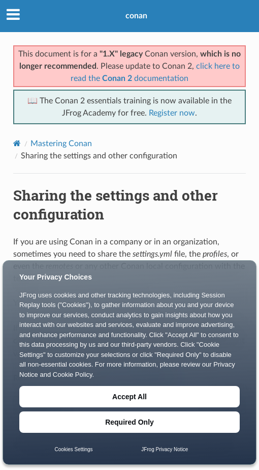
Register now (172, 113)
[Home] (17, 143)
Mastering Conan (61, 144)
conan (136, 16)
